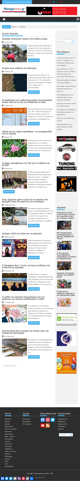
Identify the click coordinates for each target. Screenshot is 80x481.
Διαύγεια (61, 429)
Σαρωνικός (8, 431)
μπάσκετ (7, 459)
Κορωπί (7, 421)
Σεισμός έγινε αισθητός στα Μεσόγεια (19, 68)
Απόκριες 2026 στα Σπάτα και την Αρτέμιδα (22, 233)
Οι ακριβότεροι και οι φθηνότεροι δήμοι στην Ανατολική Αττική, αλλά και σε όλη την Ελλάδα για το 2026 (27, 101)
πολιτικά (7, 441)
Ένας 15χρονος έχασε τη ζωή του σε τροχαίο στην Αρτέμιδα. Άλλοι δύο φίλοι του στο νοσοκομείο (25, 200)
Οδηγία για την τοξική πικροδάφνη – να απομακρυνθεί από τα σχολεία (27, 132)
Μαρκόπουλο (9, 426)
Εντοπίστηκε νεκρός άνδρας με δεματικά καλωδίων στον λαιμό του (66, 88)
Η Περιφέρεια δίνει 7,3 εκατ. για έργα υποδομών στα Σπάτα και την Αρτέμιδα (26, 266)
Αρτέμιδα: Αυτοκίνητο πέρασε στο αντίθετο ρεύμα (24, 39)
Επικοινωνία (26, 419)
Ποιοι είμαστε (26, 424)
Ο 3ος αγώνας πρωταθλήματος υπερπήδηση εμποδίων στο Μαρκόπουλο (66, 112)
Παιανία (7, 424)
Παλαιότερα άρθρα (10, 366)
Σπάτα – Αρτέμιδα (10, 429)
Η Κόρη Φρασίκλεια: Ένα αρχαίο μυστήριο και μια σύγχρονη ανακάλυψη (65, 97)
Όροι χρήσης (26, 421)
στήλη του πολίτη (10, 451)
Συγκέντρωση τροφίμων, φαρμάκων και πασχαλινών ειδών (66, 293)
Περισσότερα (34, 60)
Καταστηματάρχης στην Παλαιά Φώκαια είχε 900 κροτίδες (64, 126)
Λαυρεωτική (9, 434)
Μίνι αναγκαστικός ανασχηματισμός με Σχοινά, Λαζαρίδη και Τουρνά (65, 235)
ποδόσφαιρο (8, 456)
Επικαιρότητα (9, 466)
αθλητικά (8, 454)
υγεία (6, 464)
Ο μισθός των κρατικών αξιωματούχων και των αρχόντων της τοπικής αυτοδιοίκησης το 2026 (23, 298)
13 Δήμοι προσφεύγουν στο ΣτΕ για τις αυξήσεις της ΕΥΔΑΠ (26, 164)
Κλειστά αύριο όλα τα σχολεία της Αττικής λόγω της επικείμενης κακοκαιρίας (25, 332)
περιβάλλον (8, 449)
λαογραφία (8, 446)
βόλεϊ (6, 461)
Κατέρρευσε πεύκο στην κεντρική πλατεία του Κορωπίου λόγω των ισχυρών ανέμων (66, 215)
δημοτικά (8, 419)
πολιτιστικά (8, 444)
